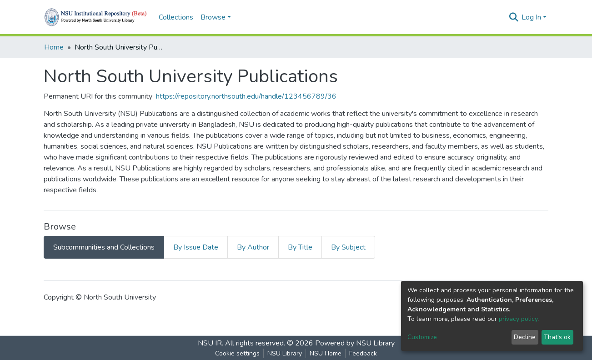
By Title (300, 247)
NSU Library (284, 353)
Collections (176, 17)
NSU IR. (210, 343)
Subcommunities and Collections (104, 247)
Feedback (363, 353)
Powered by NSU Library (355, 343)
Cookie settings (237, 353)
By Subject (348, 247)
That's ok (557, 337)
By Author (253, 247)
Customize (422, 337)
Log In (531, 17)
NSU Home (325, 353)
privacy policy (518, 319)
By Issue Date (195, 247)
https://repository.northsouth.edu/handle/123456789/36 (246, 96)
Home (54, 47)
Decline (525, 337)
